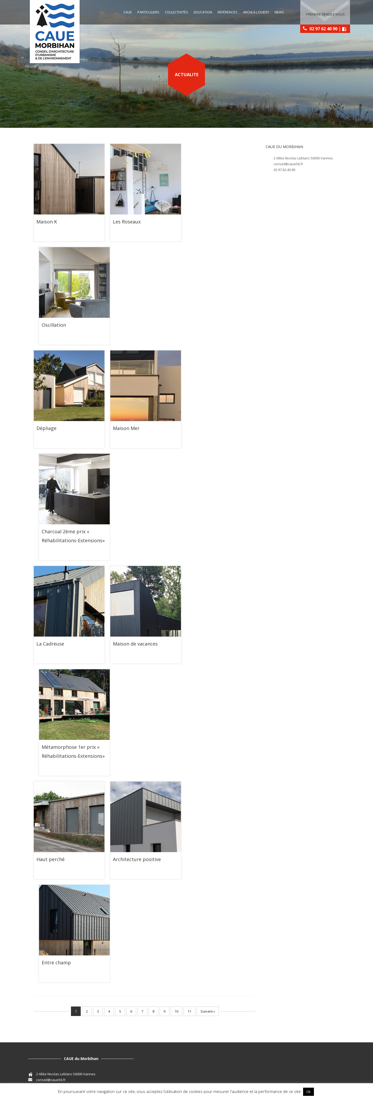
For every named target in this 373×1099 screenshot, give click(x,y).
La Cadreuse (50, 644)
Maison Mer (126, 428)
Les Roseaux (127, 221)
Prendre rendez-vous (325, 12)
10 (176, 1011)
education (203, 12)
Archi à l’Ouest (256, 12)
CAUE (127, 12)
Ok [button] (308, 1091)
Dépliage (46, 428)
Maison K (46, 221)
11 (189, 1011)
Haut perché (50, 859)
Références (227, 12)
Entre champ (56, 962)
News (279, 12)
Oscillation (54, 325)
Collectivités (176, 12)
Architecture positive (137, 859)
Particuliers (148, 12)
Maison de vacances (135, 644)
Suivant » (207, 1011)
